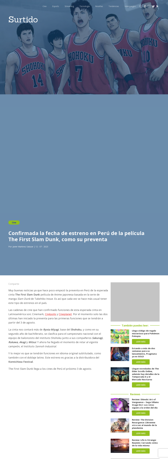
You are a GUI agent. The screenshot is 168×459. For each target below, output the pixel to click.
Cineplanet (65, 314)
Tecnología (85, 6)
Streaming (69, 6)
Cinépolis (50, 314)
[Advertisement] (135, 302)
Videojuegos (130, 6)
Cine (45, 6)
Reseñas (99, 6)
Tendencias (114, 6)
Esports (55, 6)
